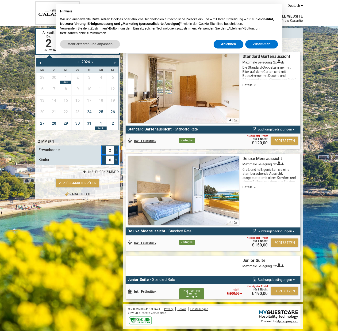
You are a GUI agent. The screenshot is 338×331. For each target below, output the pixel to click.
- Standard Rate (162, 129)
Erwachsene (49, 150)
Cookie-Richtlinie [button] (211, 24)
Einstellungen (199, 309)
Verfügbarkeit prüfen (77, 183)
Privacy (168, 309)
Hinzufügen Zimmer (100, 172)
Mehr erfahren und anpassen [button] (90, 44)
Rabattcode (77, 194)
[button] (273, 129)
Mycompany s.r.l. (287, 321)
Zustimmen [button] (261, 44)
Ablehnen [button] (228, 44)
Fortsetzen (285, 141)
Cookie (181, 309)
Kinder (44, 159)
